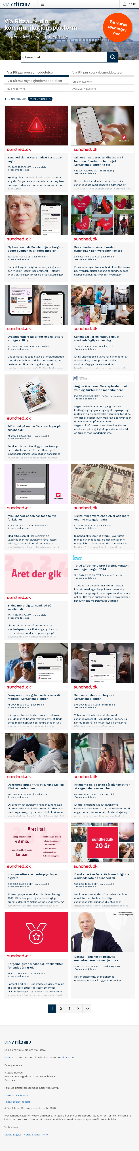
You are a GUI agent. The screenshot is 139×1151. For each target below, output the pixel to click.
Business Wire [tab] (16, 88)
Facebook (22, 1095)
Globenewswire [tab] (82, 81)
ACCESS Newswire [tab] (84, 88)
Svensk (36, 1134)
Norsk (27, 1134)
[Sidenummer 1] (52, 1008)
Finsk (45, 1134)
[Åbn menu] (43, 4)
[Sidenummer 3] (69, 1008)
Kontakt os (11, 1057)
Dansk (8, 1134)
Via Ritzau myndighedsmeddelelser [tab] (34, 81)
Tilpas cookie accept (17, 1101)
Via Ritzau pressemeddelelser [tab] (30, 72)
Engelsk (17, 1134)
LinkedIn (9, 1095)
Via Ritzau (68, 1057)
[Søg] (64, 57)
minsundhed (40, 98)
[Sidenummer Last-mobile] (87, 1008)
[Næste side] (78, 1008)
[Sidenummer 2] (60, 1008)
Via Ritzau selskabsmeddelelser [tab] (97, 72)
